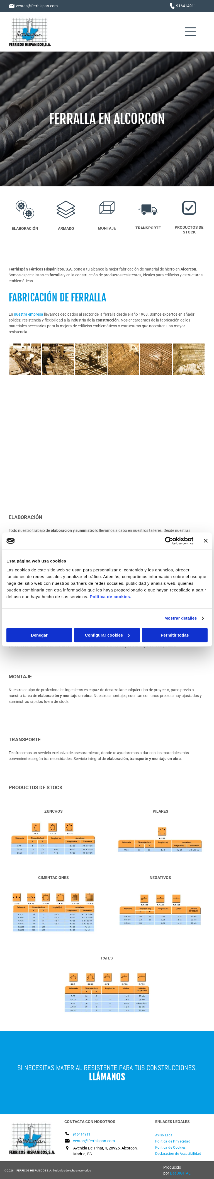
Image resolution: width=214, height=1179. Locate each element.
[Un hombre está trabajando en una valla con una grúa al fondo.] (58, 435)
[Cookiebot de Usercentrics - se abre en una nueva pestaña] (169, 541)
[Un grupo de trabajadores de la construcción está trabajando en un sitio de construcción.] (58, 359)
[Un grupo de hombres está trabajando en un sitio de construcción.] (25, 359)
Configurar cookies (107, 635)
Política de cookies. (110, 596)
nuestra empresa (28, 314)
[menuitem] (180, 1135)
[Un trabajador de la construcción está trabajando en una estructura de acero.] (156, 359)
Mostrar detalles (180, 618)
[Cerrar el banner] (206, 541)
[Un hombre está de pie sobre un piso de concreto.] (156, 435)
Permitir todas (175, 635)
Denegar (39, 635)
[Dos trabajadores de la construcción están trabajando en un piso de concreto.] (90, 359)
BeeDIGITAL (180, 1173)
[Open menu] (190, 32)
